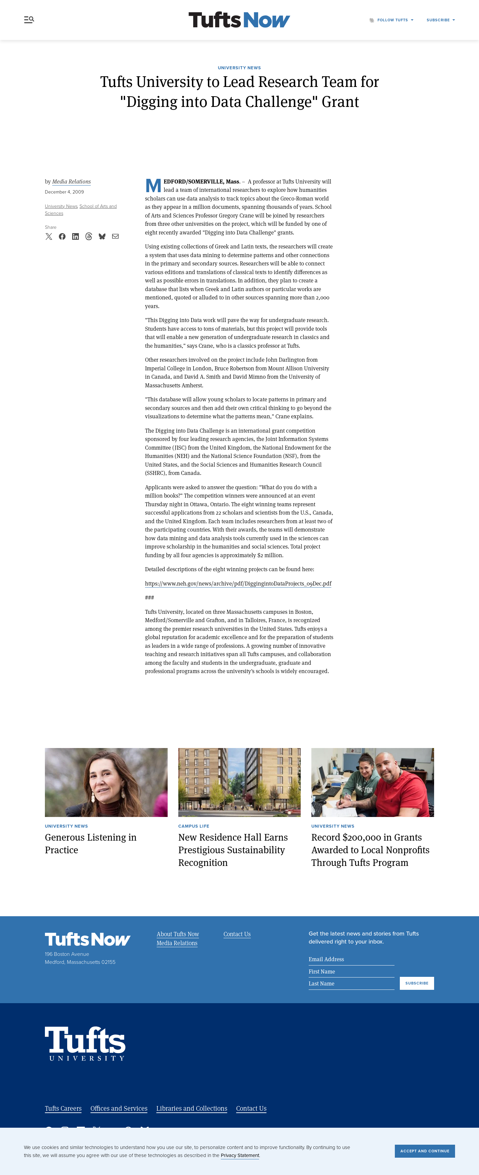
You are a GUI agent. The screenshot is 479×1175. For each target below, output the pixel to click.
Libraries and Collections (191, 1108)
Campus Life (194, 826)
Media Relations (71, 181)
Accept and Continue (424, 1151)
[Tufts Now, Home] (239, 20)
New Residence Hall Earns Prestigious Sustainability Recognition (233, 849)
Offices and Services (118, 1108)
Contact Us (237, 934)
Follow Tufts (393, 20)
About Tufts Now (178, 934)
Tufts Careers (63, 1108)
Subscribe (438, 20)
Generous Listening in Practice (91, 843)
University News (239, 68)
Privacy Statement (240, 1155)
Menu (29, 20)
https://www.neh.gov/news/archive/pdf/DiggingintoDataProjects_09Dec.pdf (238, 583)
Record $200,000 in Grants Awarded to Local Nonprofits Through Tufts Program (370, 849)
